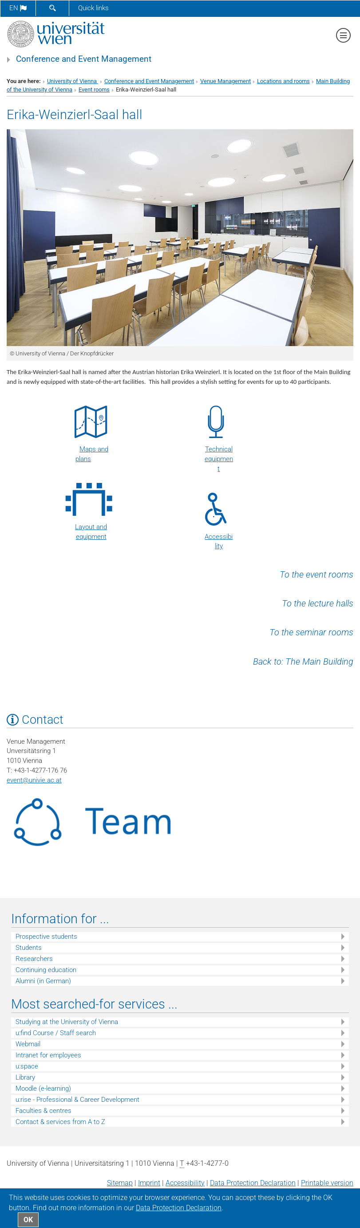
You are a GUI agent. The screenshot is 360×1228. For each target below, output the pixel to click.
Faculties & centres (43, 1111)
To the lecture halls (317, 603)
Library (25, 1077)
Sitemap (120, 1183)
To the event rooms (316, 574)
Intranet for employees (48, 1055)
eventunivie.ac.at (34, 780)
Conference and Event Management (83, 59)
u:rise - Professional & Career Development (77, 1100)
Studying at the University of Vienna (67, 1022)
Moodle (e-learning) (43, 1088)
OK (28, 1220)
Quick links (93, 8)
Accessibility (185, 1183)
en (18, 8)
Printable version (327, 1183)
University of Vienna (72, 81)
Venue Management (225, 81)
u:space (27, 1066)
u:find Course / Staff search (56, 1033)
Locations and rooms (283, 81)
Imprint (149, 1183)
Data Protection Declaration (253, 1183)
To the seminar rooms (311, 632)
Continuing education (46, 970)
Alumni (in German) (43, 981)
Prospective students (46, 937)
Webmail (28, 1044)
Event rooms (94, 89)
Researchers (34, 959)
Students (29, 948)
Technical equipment (219, 459)
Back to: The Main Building (303, 661)
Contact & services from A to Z (60, 1122)
